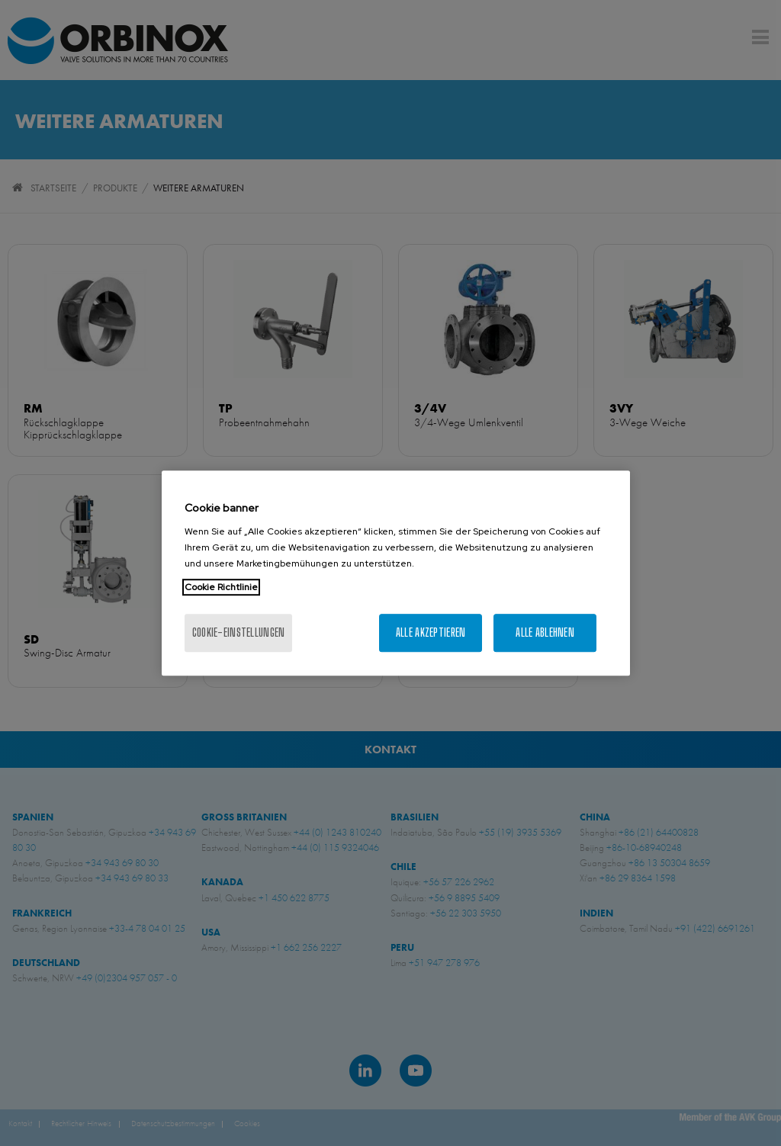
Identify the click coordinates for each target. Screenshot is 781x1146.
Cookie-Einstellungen (238, 632)
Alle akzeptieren (430, 632)
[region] (396, 573)
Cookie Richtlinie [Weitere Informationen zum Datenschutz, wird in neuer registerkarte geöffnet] (221, 587)
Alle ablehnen (545, 632)
